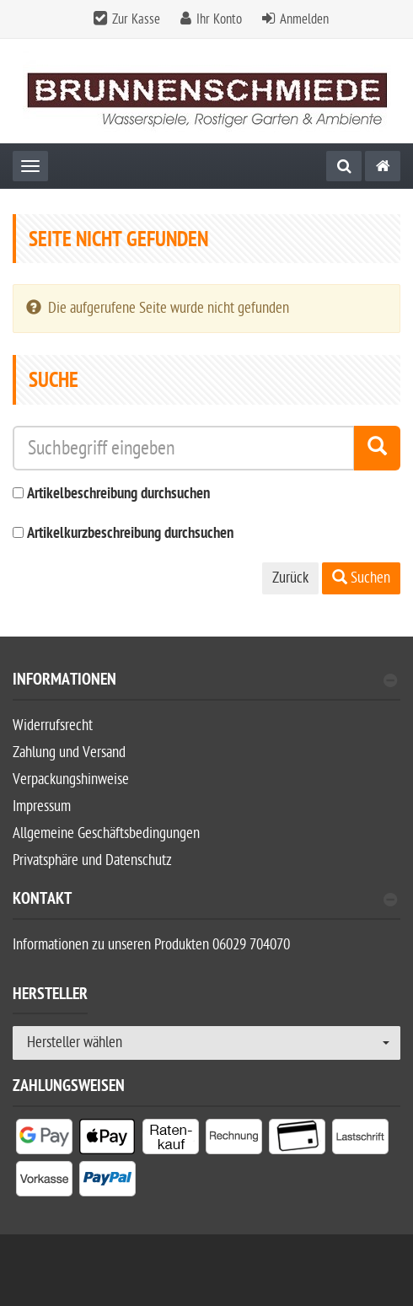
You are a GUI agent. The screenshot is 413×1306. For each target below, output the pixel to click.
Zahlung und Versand (69, 752)
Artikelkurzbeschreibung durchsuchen (130, 534)
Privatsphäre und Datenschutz (92, 860)
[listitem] (44, 1140)
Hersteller (50, 996)
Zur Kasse (136, 19)
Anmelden (304, 19)
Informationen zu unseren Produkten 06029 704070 (151, 945)
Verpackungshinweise (71, 779)
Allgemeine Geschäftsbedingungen (106, 833)
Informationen (205, 682)
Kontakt (205, 901)
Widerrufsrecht (53, 725)
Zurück (290, 578)
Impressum (42, 806)
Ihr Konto (219, 19)
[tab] (206, 687)
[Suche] (344, 166)
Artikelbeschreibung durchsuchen (118, 494)
